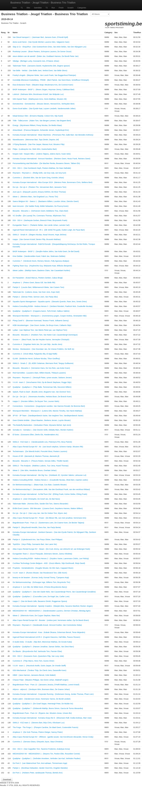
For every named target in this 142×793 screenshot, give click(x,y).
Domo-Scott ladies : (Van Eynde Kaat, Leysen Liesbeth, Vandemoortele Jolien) (44, 108)
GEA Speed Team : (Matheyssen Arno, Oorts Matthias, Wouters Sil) (39, 99)
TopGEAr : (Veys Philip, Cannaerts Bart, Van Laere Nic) (35, 544)
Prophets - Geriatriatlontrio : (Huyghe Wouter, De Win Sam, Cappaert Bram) (43, 568)
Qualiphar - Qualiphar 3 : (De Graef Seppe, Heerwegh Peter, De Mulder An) (43, 704)
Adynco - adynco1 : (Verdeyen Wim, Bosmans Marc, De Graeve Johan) (41, 689)
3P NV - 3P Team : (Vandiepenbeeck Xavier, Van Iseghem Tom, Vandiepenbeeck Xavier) (48, 416)
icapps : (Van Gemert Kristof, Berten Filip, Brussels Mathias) (37, 239)
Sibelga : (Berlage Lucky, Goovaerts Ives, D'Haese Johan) (36, 61)
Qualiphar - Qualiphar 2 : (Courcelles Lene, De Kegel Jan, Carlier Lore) (41, 596)
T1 (22, 8)
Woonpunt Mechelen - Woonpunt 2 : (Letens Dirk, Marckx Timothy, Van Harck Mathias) (47, 411)
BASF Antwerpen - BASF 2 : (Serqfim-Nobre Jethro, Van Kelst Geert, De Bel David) (46, 251)
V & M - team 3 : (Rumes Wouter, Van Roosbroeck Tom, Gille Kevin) (40, 573)
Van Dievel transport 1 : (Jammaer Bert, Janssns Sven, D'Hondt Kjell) (40, 37)
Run (53, 8)
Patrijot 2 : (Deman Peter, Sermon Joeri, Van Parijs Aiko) (35, 297)
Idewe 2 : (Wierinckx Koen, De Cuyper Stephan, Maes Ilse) (36, 615)
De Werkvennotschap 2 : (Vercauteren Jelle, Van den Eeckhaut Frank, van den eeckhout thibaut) (51, 489)
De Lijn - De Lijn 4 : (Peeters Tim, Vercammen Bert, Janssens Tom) (39, 187)
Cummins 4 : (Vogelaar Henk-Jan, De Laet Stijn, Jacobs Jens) (37, 344)
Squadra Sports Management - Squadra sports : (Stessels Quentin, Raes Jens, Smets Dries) (50, 302)
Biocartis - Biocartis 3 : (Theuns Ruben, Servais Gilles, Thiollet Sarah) (40, 461)
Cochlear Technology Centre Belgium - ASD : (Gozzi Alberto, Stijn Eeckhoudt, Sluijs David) (49, 563)
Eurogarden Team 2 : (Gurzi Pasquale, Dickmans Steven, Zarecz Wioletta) (42, 554)
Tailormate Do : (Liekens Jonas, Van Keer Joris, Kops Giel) (36, 292)
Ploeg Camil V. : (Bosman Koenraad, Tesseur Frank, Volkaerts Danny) (41, 321)
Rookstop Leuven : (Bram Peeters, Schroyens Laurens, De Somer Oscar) (42, 51)
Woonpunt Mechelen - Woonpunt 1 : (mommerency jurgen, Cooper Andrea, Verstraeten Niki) (49, 316)
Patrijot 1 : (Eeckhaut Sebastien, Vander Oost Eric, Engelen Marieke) (40, 768)
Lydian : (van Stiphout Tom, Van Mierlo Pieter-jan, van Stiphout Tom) (40, 330)
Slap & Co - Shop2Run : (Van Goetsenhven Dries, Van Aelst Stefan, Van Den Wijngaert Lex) (49, 47)
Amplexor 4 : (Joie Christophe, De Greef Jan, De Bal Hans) (36, 499)
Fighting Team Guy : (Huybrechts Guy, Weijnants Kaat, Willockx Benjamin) (42, 266)
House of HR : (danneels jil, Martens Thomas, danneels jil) (36, 456)
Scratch (70, 8)
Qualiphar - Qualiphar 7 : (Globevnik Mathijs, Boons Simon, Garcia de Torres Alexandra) (48, 708)
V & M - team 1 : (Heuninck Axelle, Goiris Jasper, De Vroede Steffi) (39, 666)
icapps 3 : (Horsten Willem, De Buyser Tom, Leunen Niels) (36, 401)
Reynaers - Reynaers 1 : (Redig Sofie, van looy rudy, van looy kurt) (39, 173)
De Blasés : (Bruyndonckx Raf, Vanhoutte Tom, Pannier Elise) (37, 651)
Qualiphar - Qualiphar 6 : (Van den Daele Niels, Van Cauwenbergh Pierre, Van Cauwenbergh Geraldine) (54, 592)
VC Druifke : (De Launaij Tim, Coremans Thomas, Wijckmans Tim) (39, 216)
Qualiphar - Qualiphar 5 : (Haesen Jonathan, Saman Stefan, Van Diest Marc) (43, 647)
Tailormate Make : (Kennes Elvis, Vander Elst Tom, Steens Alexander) (40, 504)
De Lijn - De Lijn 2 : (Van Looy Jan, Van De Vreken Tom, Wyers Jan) (40, 513)
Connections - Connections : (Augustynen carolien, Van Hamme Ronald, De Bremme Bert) (49, 406)
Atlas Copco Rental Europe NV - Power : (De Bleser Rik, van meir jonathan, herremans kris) (49, 518)
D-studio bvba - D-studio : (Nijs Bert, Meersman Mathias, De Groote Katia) (42, 642)
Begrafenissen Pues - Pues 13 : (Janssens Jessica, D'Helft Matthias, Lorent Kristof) (46, 685)
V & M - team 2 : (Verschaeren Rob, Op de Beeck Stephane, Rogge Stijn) (42, 382)
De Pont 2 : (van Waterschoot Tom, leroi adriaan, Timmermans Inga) (40, 763)
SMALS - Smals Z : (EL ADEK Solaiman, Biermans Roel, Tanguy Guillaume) (43, 363)
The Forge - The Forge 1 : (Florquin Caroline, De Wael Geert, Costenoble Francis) (45, 727)
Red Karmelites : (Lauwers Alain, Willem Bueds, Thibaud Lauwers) (39, 373)
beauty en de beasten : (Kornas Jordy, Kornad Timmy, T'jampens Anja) (41, 577)
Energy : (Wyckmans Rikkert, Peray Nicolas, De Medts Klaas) (37, 125)
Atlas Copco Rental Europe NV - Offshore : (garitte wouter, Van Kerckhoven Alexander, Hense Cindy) (53, 737)
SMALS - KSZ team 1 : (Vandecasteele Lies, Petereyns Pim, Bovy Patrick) (42, 442)
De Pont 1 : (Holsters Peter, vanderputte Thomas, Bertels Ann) (37, 773)
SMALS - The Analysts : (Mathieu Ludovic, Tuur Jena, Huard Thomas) (40, 466)
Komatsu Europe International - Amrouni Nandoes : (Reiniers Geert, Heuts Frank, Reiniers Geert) (51, 159)
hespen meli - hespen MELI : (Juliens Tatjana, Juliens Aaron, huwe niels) (42, 154)
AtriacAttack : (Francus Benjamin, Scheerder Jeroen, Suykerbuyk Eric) (41, 130)
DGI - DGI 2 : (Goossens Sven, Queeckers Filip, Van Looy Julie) (38, 656)
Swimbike (38, 8)
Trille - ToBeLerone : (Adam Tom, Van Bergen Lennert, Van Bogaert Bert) (42, 121)
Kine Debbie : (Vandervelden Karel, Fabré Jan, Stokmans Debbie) (39, 256)
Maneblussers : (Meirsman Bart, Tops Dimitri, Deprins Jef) (36, 140)
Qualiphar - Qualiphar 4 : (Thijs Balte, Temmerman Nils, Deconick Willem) (42, 387)
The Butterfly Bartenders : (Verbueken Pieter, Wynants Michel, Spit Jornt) (42, 425)
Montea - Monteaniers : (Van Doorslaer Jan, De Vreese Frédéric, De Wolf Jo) (43, 349)
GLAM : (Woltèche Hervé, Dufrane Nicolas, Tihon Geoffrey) (36, 359)
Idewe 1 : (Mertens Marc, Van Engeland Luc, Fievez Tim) (35, 197)
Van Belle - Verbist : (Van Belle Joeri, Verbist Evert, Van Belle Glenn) (40, 70)
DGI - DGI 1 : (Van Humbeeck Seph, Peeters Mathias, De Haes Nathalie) (42, 168)
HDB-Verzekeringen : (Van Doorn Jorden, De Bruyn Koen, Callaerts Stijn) (42, 325)
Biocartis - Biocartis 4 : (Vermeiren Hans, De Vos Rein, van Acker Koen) (41, 368)
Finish (61, 8)
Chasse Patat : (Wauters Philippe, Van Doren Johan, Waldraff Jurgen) (40, 680)
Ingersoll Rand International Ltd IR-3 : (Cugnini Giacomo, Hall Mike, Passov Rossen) (46, 637)
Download (7, 779)
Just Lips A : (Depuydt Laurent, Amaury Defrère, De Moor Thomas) (39, 192)
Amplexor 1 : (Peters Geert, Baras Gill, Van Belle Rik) (34, 282)
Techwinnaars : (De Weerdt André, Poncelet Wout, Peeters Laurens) (40, 451)
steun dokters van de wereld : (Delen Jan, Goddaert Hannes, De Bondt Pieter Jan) (45, 56)
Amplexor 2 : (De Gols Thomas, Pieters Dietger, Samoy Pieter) (38, 732)
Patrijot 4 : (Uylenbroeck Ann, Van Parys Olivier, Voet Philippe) (37, 539)
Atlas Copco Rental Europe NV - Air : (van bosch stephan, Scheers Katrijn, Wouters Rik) (48, 447)
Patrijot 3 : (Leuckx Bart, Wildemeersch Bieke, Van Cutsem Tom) (38, 287)
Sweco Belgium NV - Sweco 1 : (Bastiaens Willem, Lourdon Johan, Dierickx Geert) (46, 201)
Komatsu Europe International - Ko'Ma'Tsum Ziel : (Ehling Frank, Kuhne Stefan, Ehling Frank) (50, 494)
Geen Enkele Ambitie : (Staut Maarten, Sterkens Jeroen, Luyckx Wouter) (42, 420)
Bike (28, 8)
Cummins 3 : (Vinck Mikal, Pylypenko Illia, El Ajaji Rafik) (35, 354)
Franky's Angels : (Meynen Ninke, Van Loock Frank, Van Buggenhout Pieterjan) (44, 75)
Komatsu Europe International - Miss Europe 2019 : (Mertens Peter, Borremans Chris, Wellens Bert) (52, 182)
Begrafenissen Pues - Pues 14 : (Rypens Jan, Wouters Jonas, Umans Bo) (42, 713)
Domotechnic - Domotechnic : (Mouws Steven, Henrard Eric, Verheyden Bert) (43, 104)
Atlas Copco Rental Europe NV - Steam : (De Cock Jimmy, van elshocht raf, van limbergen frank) (51, 549)
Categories (81, 8)
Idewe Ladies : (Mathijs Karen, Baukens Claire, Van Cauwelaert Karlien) (41, 270)
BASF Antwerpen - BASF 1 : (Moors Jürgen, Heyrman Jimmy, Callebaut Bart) (43, 89)
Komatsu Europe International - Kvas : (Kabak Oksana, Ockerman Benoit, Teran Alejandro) (49, 632)
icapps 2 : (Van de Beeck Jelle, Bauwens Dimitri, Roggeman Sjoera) (40, 601)
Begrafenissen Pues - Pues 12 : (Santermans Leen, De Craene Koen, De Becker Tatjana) (48, 523)
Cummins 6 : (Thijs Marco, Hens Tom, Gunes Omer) (33, 661)
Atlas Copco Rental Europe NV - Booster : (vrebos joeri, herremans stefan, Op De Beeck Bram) (51, 620)
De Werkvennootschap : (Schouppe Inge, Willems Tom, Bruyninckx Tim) (41, 582)
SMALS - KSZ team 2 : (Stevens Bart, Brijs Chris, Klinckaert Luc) (38, 723)
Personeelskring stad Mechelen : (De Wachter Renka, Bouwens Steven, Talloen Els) (46, 163)
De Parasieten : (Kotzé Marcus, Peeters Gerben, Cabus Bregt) (38, 278)
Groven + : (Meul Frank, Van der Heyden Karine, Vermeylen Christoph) (41, 340)
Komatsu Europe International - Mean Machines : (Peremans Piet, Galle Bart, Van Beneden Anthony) (53, 135)
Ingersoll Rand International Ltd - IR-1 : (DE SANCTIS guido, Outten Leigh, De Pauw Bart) (49, 230)
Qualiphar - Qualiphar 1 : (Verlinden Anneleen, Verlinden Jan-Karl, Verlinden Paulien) (46, 758)
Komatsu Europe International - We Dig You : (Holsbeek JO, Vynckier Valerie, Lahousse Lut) (49, 475)
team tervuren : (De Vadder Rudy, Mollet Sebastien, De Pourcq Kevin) (40, 206)
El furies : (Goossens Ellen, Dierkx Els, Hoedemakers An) (36, 435)
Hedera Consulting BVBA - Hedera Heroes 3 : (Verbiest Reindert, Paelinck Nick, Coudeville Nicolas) (52, 306)
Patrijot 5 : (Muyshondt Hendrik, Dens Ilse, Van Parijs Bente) (37, 527)
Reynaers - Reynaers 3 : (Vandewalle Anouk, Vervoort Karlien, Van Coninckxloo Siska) (47, 625)
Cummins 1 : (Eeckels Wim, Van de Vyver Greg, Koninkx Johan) (38, 178)
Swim (14, 8)
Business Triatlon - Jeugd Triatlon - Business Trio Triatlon (43, 2)
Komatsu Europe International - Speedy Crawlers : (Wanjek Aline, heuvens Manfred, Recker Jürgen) (53, 606)
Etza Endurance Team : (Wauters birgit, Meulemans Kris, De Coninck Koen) (43, 85)
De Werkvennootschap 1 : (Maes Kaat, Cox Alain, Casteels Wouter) (40, 485)
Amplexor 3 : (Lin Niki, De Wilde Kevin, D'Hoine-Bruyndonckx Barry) (40, 587)
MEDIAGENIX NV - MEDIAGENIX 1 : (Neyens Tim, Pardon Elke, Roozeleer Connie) (46, 754)
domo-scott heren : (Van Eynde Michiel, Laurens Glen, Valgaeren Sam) (41, 42)
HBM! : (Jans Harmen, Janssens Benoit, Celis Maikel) (34, 675)
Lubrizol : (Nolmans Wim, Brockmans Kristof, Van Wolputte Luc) (38, 94)
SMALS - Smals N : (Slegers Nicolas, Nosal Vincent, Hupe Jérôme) (39, 235)
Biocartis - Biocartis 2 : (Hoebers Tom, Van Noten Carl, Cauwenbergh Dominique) (45, 335)
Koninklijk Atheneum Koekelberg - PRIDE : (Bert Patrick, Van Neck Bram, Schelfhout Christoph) (51, 80)
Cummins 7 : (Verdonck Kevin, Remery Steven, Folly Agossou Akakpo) (41, 261)
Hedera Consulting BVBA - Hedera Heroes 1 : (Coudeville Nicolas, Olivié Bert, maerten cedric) (50, 480)
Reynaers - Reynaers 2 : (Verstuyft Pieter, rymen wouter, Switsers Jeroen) (42, 378)
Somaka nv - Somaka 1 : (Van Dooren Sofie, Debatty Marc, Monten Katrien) (43, 430)
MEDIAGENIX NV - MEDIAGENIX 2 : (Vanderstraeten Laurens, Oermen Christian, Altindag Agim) (51, 611)
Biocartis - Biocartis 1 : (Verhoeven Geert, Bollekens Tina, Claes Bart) (40, 211)
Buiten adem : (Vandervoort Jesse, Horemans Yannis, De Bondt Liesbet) (41, 699)
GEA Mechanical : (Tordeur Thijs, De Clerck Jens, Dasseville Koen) (39, 670)
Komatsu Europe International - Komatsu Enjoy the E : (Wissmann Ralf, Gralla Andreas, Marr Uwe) (52, 718)
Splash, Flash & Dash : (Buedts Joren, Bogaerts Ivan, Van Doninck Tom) (41, 392)
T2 (47, 8)
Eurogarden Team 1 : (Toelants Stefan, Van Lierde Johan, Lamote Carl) (41, 225)
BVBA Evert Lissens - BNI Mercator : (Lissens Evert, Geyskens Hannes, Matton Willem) (48, 508)
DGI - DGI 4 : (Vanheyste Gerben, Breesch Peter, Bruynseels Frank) (40, 220)
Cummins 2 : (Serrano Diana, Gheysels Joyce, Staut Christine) (38, 742)
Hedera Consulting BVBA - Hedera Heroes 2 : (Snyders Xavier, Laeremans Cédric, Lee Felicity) (51, 558)
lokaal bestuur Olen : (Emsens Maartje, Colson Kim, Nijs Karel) (38, 116)
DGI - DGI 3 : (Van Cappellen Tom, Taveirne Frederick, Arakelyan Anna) (41, 749)
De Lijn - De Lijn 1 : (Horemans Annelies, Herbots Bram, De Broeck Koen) (42, 397)
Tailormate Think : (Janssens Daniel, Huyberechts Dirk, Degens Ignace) (41, 66)
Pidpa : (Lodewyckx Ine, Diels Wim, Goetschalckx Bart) (35, 149)
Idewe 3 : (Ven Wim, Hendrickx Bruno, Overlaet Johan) (34, 470)
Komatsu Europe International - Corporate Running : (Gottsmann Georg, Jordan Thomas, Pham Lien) (53, 694)
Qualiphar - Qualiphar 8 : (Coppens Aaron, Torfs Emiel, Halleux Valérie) (41, 311)
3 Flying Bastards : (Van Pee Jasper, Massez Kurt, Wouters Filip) (38, 144)
